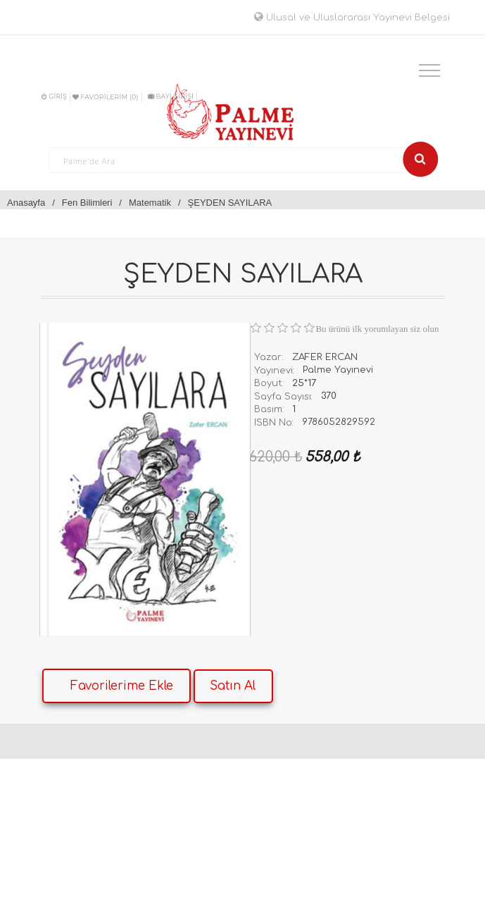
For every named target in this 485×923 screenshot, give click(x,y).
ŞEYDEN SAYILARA (230, 202)
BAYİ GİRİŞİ (171, 96)
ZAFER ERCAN (325, 357)
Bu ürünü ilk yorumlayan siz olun (377, 328)
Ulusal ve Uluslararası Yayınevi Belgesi (352, 18)
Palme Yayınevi (338, 370)
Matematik (150, 202)
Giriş (54, 96)
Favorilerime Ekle (121, 686)
